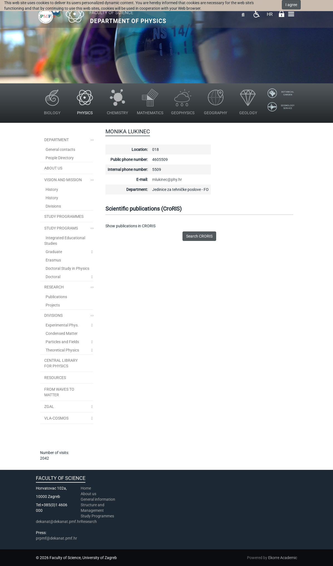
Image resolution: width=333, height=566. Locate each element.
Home (86, 488)
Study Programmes (97, 516)
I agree (291, 5)
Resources (55, 377)
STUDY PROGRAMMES (63, 216)
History (52, 189)
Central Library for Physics (61, 363)
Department (56, 140)
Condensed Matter (62, 333)
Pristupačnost (256, 14)
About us (89, 494)
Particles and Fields (62, 342)
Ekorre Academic (282, 557)
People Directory (60, 158)
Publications (56, 297)
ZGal (49, 406)
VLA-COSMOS (56, 418)
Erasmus (53, 260)
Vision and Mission (63, 180)
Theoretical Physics (62, 350)
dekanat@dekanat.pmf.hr (58, 521)
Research (54, 287)
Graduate (54, 252)
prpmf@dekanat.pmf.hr (56, 538)
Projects (53, 305)
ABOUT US (53, 168)
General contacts (60, 149)
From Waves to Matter (59, 392)
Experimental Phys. (62, 325)
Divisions (53, 206)
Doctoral (53, 277)
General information (98, 499)
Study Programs (61, 228)
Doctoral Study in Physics (67, 268)
